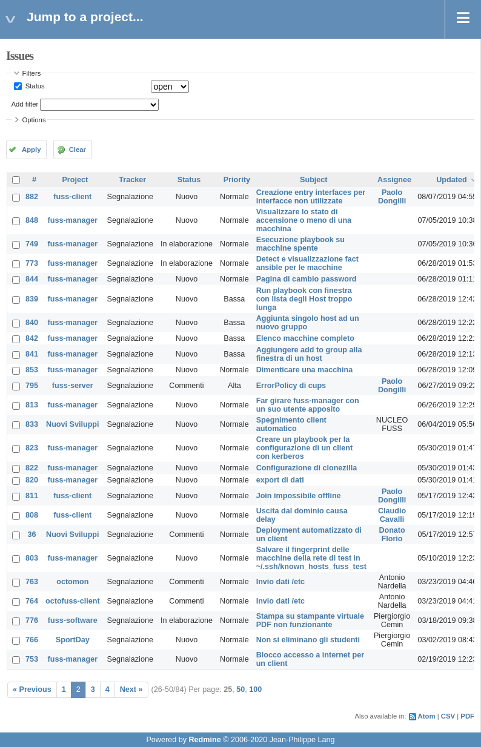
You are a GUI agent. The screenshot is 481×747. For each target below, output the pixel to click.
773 (31, 263)
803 (31, 558)
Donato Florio (392, 534)
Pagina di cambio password (306, 279)
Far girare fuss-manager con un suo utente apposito (307, 405)
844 (31, 279)
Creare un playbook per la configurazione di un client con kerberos (304, 448)
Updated (451, 180)
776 (31, 620)
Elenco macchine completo (305, 338)
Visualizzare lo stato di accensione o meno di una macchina (303, 220)
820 (31, 480)
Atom (427, 716)
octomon (72, 582)
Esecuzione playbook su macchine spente (300, 243)
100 (255, 689)
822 (31, 468)
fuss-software (73, 620)
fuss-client (72, 197)
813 (31, 405)
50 (240, 689)
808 (31, 515)
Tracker (132, 180)
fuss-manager (73, 220)
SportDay (73, 640)
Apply (31, 149)
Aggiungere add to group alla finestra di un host (309, 354)
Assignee (394, 180)
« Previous (32, 689)
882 (31, 197)
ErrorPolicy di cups (291, 385)
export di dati (280, 480)
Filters (31, 73)
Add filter (25, 104)
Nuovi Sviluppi (72, 424)
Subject (314, 180)
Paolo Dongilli (392, 196)
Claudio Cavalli (392, 515)
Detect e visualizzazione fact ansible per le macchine (307, 263)
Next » (131, 689)
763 (31, 582)
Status (34, 86)
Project (75, 180)
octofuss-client (72, 601)
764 (31, 601)
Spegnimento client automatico (291, 424)
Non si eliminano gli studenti (308, 640)
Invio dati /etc (280, 582)
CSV (448, 716)
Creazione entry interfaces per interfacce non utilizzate (311, 196)
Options (34, 119)
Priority (237, 180)
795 (31, 385)
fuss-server (72, 385)
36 (32, 534)
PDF (467, 716)
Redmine (204, 739)
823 (31, 448)
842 (31, 338)
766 (31, 640)
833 (31, 424)
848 (31, 220)
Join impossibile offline (298, 496)
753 (31, 659)
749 (31, 244)
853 (31, 370)
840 (31, 322)
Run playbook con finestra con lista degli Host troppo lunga (304, 299)
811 (31, 496)
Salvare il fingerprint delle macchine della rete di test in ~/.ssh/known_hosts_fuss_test (311, 558)
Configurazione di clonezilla (306, 468)
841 (31, 354)
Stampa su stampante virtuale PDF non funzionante (310, 620)
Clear (77, 149)
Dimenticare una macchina (304, 370)
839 (31, 299)
